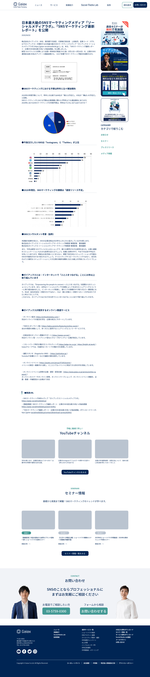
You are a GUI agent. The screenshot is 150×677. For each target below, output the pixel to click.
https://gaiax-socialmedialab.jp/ (34, 400)
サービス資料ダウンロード (124, 635)
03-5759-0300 (56, 611)
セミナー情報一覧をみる (75, 553)
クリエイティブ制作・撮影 (90, 637)
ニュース (38, 5)
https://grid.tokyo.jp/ (58, 353)
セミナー (104, 141)
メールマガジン (121, 640)
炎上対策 (85, 642)
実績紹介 (69, 5)
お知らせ (104, 134)
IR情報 (95, 663)
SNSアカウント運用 (88, 635)
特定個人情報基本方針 (108, 663)
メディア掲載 (106, 153)
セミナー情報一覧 (122, 632)
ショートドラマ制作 (88, 632)
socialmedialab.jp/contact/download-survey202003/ (51, 412)
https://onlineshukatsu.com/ (47, 317)
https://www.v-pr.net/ (60, 335)
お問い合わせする (93, 611)
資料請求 (127, 5)
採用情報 (56, 637)
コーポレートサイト (73, 663)
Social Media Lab (59, 635)
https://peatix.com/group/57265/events (55, 362)
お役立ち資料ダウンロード (124, 630)
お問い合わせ (140, 4)
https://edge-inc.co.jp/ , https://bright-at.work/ (77, 344)
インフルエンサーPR (88, 645)
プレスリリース (107, 147)
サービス (54, 5)
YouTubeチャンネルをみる (75, 472)
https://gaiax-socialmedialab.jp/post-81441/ (39, 406)
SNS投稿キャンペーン (89, 640)
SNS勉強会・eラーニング (90, 650)
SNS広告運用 (86, 647)
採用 (109, 5)
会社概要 (86, 663)
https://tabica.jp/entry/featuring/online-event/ (60, 326)
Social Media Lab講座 (123, 637)
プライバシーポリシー (126, 663)
